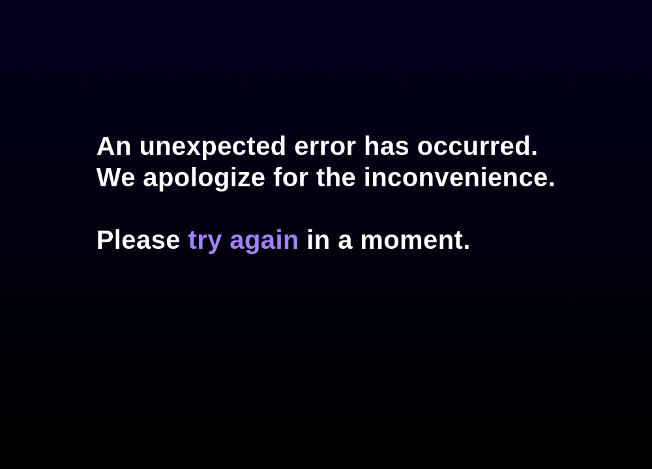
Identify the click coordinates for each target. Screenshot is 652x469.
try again (243, 239)
